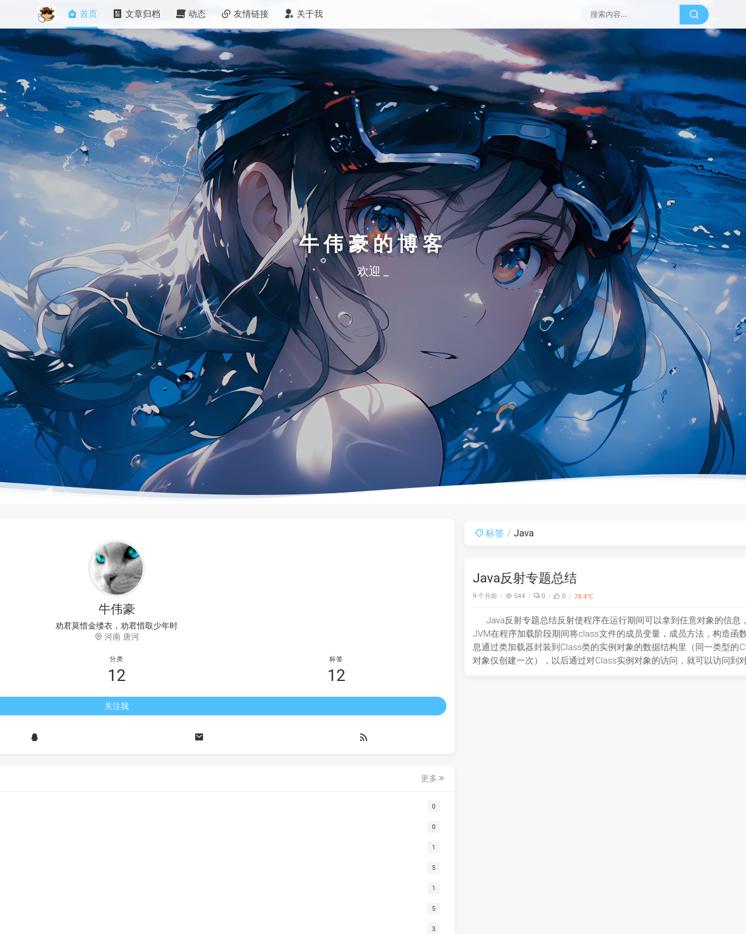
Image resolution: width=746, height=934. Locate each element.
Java (521, 596)
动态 (190, 14)
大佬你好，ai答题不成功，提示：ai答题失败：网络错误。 (627, 716)
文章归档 (136, 14)
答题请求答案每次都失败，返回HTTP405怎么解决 (617, 790)
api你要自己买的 (592, 589)
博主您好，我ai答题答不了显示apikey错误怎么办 (627, 864)
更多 (174, 780)
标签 (233, 533)
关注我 (116, 707)
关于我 (303, 14)
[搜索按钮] (694, 14)
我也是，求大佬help (598, 649)
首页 (82, 14)
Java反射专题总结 (268, 577)
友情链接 (245, 14)
